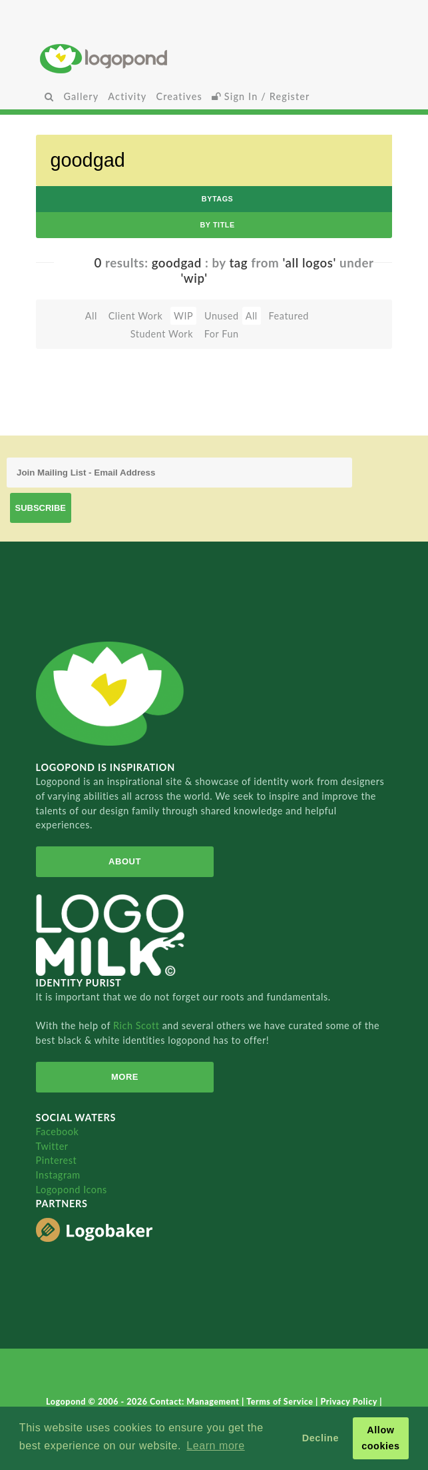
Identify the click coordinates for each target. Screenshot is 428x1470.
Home (213, 58)
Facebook (57, 1131)
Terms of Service (281, 1402)
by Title (217, 225)
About (124, 861)
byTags (218, 199)
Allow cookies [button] (380, 1438)
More (124, 1077)
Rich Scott (137, 1025)
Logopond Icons (71, 1189)
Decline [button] (320, 1438)
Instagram (58, 1175)
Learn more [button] (215, 1445)
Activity (127, 96)
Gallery (81, 96)
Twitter (52, 1146)
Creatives (179, 96)
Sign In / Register (261, 96)
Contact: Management (196, 1402)
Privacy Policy (349, 1402)
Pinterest (56, 1160)
